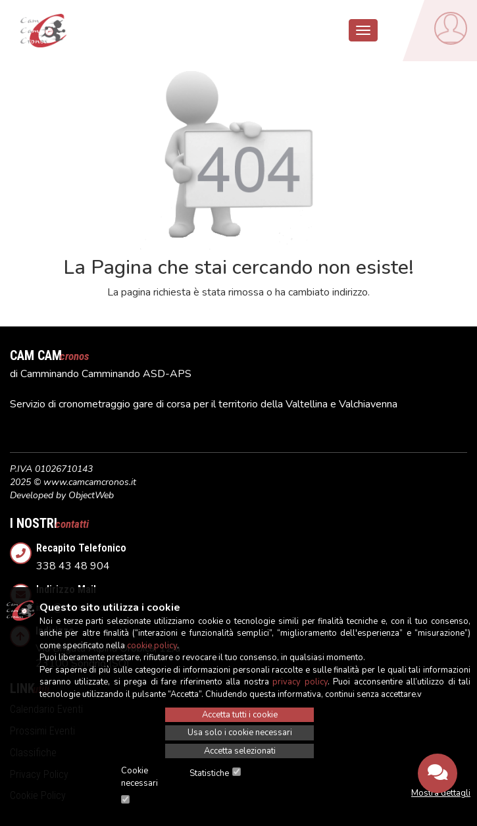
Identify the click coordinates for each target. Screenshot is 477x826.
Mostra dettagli (440, 793)
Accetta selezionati (240, 751)
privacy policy (299, 682)
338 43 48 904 (251, 553)
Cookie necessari (139, 777)
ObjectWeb (91, 495)
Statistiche (209, 773)
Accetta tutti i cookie (240, 715)
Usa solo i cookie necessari (240, 732)
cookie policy (152, 646)
